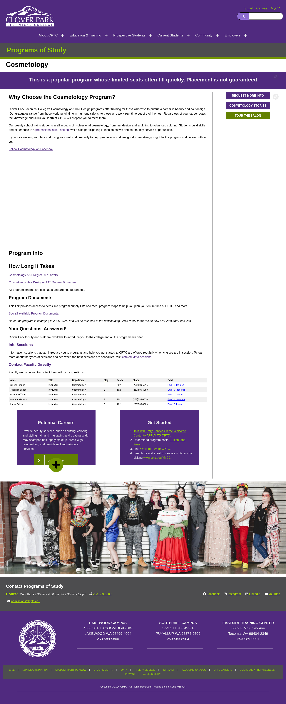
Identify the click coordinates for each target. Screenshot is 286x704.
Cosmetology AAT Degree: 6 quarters (33, 275)
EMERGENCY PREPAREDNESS (257, 670)
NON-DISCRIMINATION (35, 670)
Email (249, 8)
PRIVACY (130, 674)
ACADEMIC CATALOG (194, 670)
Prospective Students (129, 35)
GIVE (12, 670)
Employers (233, 35)
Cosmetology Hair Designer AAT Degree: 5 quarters (43, 282)
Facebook (213, 594)
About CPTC (48, 35)
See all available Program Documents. (34, 313)
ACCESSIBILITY (152, 674)
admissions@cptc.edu (25, 601)
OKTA (124, 670)
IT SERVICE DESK (145, 670)
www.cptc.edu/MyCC (163, 457)
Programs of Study (36, 50)
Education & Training (85, 35)
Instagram (234, 594)
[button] (248, 95)
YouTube (274, 594)
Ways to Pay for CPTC (157, 448)
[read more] (56, 465)
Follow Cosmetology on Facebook (31, 149)
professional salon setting (52, 129)
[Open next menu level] (62, 35)
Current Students (170, 35)
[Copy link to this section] (276, 77)
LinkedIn (254, 594)
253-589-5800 (102, 594)
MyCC (275, 8)
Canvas (261, 8)
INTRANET (168, 670)
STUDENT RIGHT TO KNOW (70, 670)
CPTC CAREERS (223, 670)
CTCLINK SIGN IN (103, 670)
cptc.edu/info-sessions (136, 357)
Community (204, 35)
